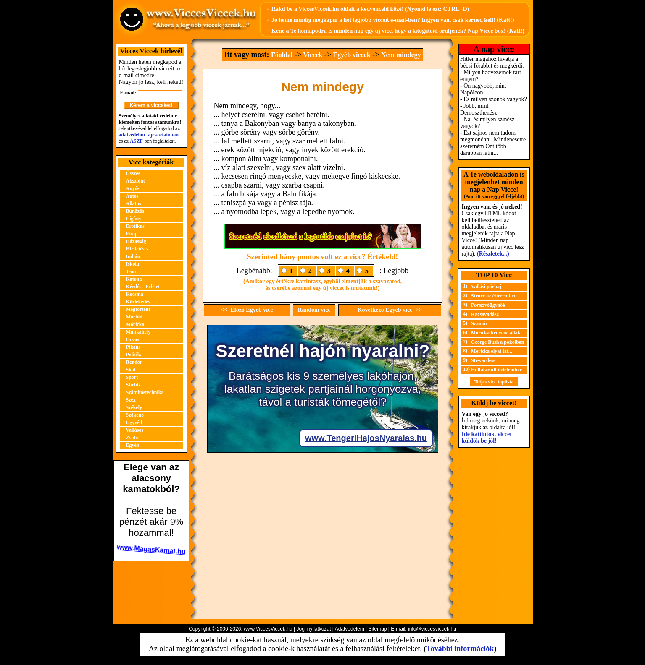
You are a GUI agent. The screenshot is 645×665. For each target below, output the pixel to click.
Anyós (133, 188)
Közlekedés (138, 302)
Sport (132, 377)
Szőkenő (135, 415)
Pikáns (133, 347)
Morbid (134, 317)
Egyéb (133, 445)
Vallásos (135, 430)
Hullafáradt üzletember (496, 370)
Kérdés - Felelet (143, 286)
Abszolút (135, 181)
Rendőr (134, 362)
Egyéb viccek (351, 54)
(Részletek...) (493, 253)
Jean (131, 271)
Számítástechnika (145, 392)
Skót (131, 370)
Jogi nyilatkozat (313, 629)
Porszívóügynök (488, 305)
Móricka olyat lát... (491, 351)
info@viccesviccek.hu (432, 629)
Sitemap (377, 629)
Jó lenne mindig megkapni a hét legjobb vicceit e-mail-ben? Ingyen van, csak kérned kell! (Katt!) (392, 20)
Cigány (134, 219)
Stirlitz (133, 385)
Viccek (313, 54)
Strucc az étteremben (493, 296)
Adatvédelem (349, 629)
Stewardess (483, 360)
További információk (460, 648)
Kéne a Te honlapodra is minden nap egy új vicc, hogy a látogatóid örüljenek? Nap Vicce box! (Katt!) (397, 31)
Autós (132, 196)
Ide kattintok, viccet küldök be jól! (487, 437)
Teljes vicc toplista (494, 382)
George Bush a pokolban (497, 342)
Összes (133, 173)
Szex (131, 400)
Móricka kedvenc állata (496, 333)
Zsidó (132, 438)
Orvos (132, 339)
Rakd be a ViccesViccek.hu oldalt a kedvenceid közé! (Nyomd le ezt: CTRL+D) (370, 9)
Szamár (479, 323)
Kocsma (134, 294)
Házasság (136, 241)
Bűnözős (135, 211)
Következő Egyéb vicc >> (390, 310)
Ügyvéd (134, 422)
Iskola (132, 264)
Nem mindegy (401, 54)
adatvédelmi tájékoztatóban (149, 135)
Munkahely (138, 332)
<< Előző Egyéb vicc (247, 310)
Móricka (135, 324)
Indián (133, 256)
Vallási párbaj (486, 286)
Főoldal (282, 54)
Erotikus (135, 226)
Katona (134, 279)
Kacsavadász (485, 314)
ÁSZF (136, 141)
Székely (134, 407)
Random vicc (313, 310)
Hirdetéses (137, 249)
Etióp (132, 234)
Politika (134, 354)
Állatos (133, 203)
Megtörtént (138, 309)
